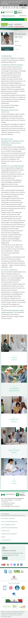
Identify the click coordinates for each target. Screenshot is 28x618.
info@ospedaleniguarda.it (8, 16)
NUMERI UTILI (4, 26)
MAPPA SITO (4, 612)
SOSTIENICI (10, 26)
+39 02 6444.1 (23, 16)
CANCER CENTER (14, 358)
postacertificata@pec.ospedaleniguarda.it (10, 506)
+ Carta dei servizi (5, 531)
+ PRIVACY (3, 537)
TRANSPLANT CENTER (14, 420)
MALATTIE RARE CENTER (14, 451)
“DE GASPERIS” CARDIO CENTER (14, 389)
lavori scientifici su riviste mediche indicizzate (12, 311)
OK (23, 5)
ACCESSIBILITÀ (20, 613)
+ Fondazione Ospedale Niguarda (9, 527)
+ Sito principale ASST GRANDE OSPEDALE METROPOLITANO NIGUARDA (13, 514)
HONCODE (8, 613)
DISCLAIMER (13, 613)
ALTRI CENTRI (14, 482)
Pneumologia (18, 45)
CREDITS (3, 613)
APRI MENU (4, 24)
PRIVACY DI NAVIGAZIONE (13, 612)
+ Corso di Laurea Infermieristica (9, 521)
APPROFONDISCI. (4, 4)
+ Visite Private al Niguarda (7, 518)
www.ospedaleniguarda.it (7, 504)
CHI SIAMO (10, 24)
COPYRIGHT (21, 612)
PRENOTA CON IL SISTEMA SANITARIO (7, 48)
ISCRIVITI (5, 558)
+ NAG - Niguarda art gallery (8, 524)
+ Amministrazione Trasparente (9, 534)
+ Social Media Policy (6, 540)
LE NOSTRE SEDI (17, 24)
